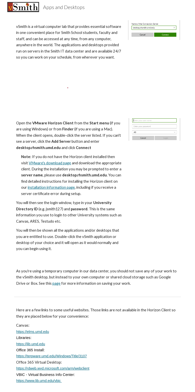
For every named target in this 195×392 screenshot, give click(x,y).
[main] (69, 42)
